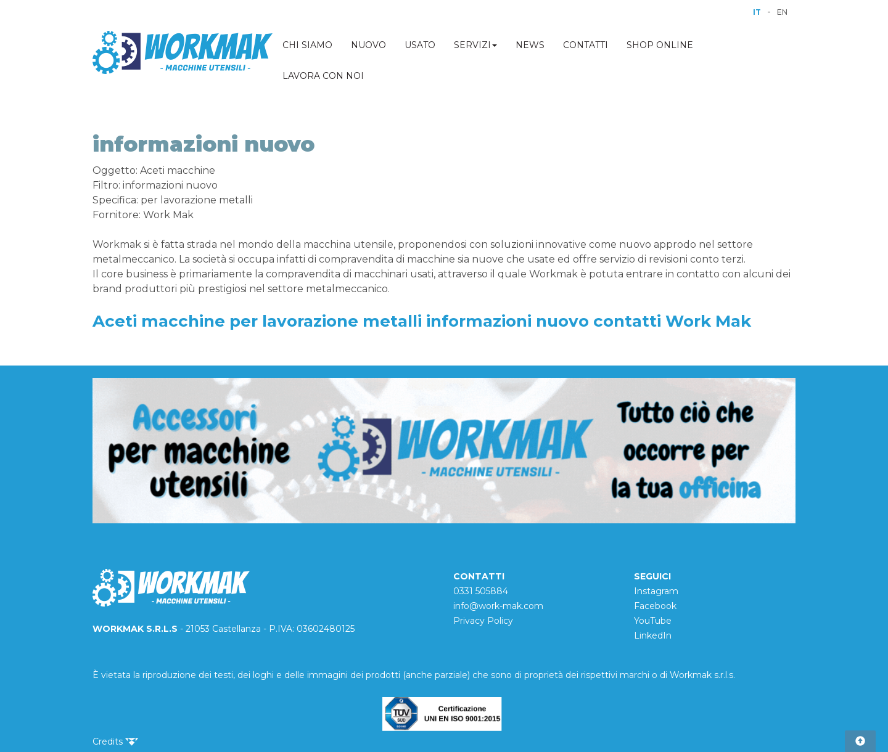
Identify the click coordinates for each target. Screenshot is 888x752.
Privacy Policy (483, 620)
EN (782, 12)
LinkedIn (653, 635)
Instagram (656, 591)
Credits (115, 741)
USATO (420, 45)
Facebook (655, 605)
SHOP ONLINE (660, 45)
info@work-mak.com (498, 605)
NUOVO (368, 45)
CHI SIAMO (307, 45)
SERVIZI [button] (475, 45)
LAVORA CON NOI (323, 75)
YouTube (653, 620)
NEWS (530, 45)
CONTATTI (585, 45)
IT (757, 12)
